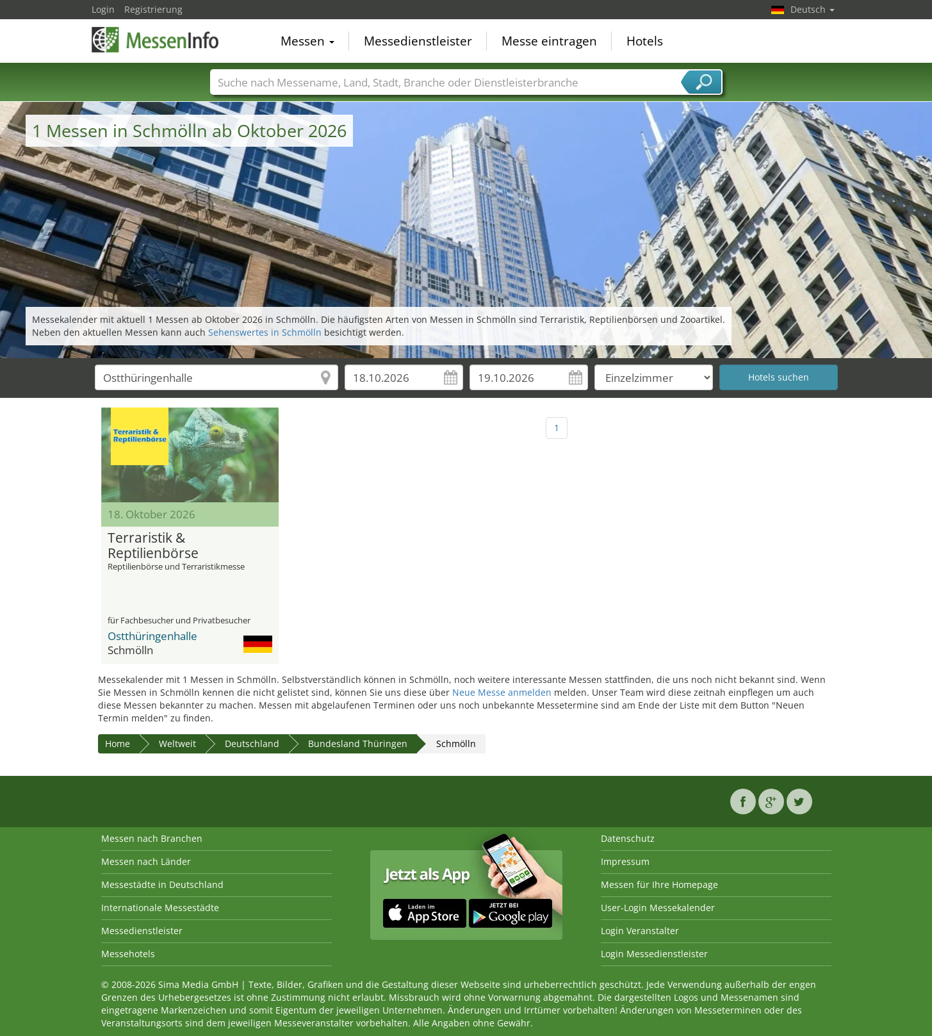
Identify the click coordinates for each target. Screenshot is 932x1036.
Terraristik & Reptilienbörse (153, 546)
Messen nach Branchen (151, 838)
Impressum (625, 861)
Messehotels (128, 954)
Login (103, 9)
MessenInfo (156, 40)
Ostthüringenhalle (152, 636)
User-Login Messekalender (658, 907)
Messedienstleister (418, 41)
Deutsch (812, 9)
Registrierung (153, 9)
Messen (307, 41)
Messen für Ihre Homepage (659, 884)
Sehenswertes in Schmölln (265, 332)
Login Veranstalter (640, 931)
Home (117, 743)
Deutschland (252, 743)
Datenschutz (628, 838)
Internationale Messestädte (160, 907)
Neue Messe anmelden (502, 692)
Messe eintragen (549, 41)
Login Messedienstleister (654, 954)
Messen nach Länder (146, 861)
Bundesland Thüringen (357, 743)
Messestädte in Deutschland (162, 884)
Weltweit (177, 743)
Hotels (644, 41)
